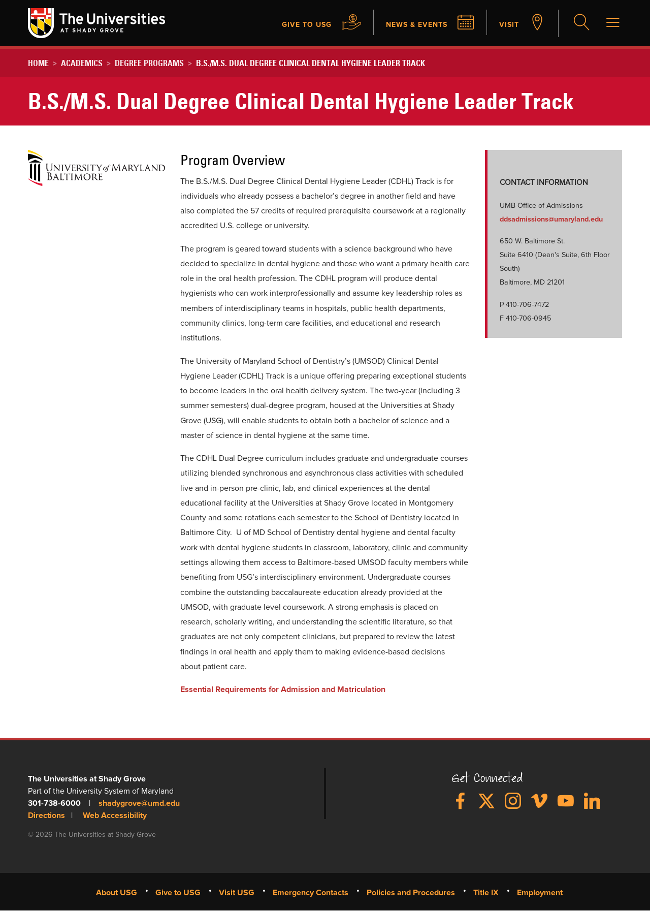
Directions (46, 815)
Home (38, 63)
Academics (82, 63)
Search (581, 23)
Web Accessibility (115, 815)
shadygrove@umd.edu (139, 803)
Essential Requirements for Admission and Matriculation (282, 689)
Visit (508, 24)
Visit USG (236, 893)
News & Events (410, 24)
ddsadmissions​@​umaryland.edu (551, 219)
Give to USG (293, 24)
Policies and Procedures (411, 893)
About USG (116, 893)
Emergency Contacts (310, 893)
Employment (540, 893)
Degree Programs (149, 63)
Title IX (486, 893)
